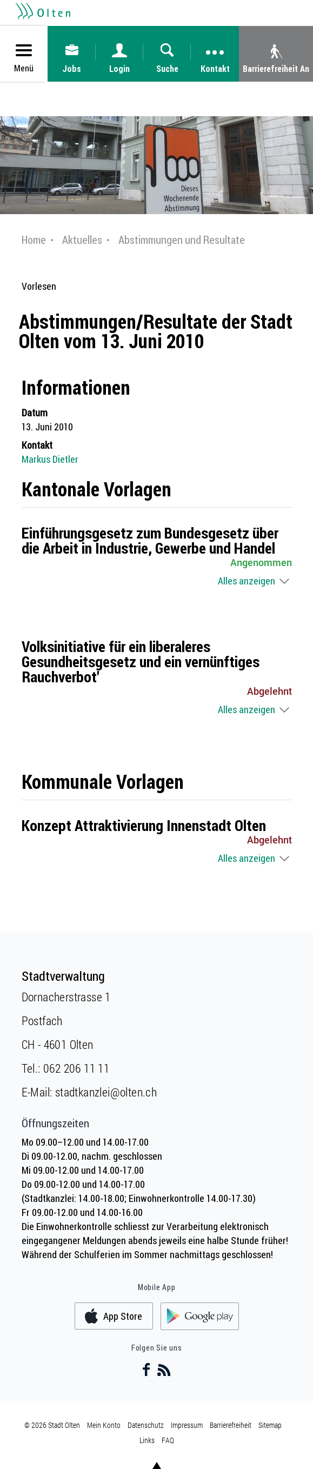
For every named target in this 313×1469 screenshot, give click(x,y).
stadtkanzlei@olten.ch (106, 1092)
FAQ (168, 1440)
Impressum (187, 1425)
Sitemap (270, 1425)
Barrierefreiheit (230, 1425)
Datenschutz (146, 1425)
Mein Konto (104, 1425)
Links (147, 1440)
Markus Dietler (50, 459)
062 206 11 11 (76, 1068)
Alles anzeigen (246, 580)
